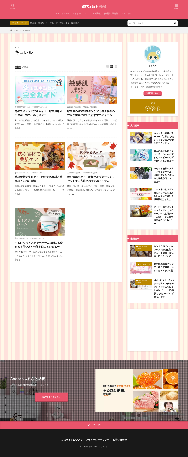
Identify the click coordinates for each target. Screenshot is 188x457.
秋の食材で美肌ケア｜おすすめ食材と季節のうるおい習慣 (38, 178)
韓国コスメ (76, 23)
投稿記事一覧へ (152, 93)
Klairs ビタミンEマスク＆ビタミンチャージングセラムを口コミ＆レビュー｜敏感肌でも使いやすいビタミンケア (164, 288)
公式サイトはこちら (51, 396)
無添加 (41, 23)
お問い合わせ (120, 439)
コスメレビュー (60, 13)
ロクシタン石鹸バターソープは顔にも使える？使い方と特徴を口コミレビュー (164, 138)
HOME (15, 30)
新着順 (18, 66)
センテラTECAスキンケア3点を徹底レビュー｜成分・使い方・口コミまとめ (164, 251)
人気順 (25, 66)
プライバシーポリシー (97, 439)
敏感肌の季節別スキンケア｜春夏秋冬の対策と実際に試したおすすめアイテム (91, 113)
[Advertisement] (152, 330)
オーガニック (52, 23)
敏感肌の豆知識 (111, 13)
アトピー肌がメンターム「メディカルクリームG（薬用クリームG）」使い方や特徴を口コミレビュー (164, 215)
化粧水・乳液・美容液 (142, 247)
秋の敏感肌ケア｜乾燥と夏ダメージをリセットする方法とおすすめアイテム (91, 178)
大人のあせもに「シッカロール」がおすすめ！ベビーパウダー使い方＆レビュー (164, 155)
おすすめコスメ (79, 13)
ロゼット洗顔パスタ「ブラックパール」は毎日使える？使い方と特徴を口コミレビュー (164, 175)
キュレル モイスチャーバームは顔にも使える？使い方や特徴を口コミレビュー (39, 244)
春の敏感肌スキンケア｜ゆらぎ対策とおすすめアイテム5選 (164, 267)
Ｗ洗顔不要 (64, 23)
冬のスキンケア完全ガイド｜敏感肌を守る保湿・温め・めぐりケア (38, 113)
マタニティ (127, 13)
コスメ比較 (95, 13)
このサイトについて (71, 439)
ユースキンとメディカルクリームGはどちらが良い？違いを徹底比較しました (164, 194)
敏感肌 (33, 23)
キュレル (26, 30)
